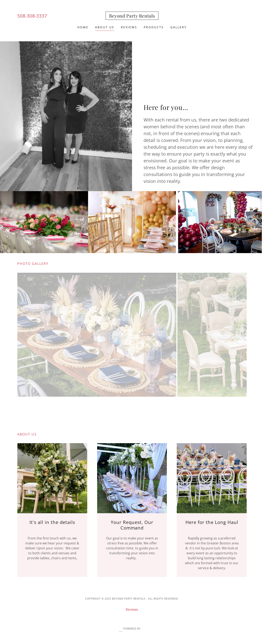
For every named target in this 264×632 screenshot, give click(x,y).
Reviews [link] (129, 27)
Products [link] (154, 27)
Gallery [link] (178, 27)
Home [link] (82, 27)
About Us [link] (104, 27)
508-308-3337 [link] (32, 16)
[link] (132, 16)
